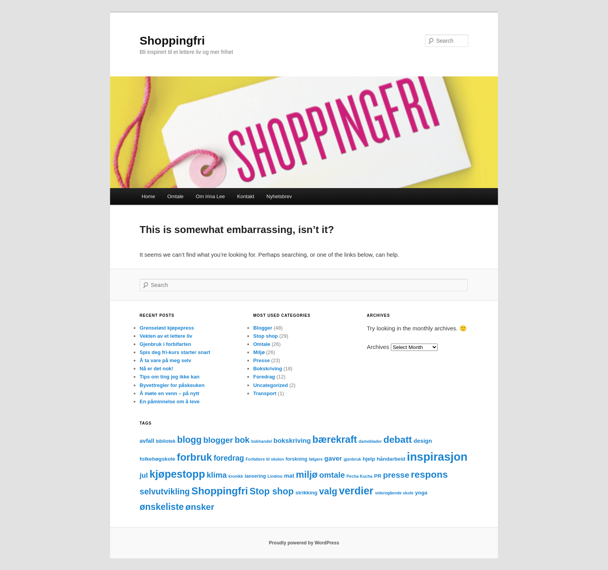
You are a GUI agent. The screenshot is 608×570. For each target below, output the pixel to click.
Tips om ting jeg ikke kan (169, 377)
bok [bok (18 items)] (242, 440)
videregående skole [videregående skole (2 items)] (394, 493)
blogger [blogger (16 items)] (218, 439)
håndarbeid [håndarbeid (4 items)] (391, 459)
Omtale (175, 196)
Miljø (259, 352)
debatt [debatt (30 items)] (397, 439)
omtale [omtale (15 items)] (332, 474)
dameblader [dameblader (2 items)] (370, 441)
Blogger (262, 328)
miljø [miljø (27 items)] (307, 474)
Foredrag (264, 377)
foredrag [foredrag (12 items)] (229, 458)
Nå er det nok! (156, 368)
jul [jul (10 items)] (144, 475)
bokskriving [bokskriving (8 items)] (292, 440)
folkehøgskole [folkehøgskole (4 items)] (157, 459)
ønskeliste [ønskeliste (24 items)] (162, 507)
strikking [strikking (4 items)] (306, 493)
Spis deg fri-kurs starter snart (175, 352)
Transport (264, 393)
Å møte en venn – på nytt (169, 393)
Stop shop (265, 336)
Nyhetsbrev (279, 196)
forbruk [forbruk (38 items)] (194, 457)
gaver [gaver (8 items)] (333, 458)
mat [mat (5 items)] (289, 476)
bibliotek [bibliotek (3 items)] (166, 441)
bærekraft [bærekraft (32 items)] (335, 439)
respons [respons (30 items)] (429, 474)
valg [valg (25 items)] (328, 491)
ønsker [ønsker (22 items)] (199, 507)
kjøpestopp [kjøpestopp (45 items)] (177, 474)
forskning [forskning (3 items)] (296, 459)
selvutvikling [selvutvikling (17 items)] (165, 491)
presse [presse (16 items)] (396, 474)
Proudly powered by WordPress (304, 543)
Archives (378, 347)
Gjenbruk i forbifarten (165, 344)
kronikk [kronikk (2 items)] (235, 476)
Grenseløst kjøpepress (167, 328)
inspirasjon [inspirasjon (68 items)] (437, 456)
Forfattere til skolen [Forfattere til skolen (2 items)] (264, 459)
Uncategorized (270, 385)
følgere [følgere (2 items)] (316, 459)
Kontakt (245, 196)
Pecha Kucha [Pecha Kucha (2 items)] (360, 476)
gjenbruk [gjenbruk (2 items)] (352, 459)
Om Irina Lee (210, 196)
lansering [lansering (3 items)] (255, 476)
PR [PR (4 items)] (378, 476)
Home (148, 196)
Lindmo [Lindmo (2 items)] (275, 476)
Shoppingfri (172, 40)
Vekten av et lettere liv (166, 336)
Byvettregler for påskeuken (172, 385)
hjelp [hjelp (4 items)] (369, 459)
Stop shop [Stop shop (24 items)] (272, 491)
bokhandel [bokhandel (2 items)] (261, 441)
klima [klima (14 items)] (217, 475)
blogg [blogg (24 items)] (189, 440)
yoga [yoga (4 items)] (421, 493)
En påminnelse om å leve (170, 401)
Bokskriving (267, 368)
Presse (261, 360)
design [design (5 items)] (422, 441)
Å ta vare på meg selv (165, 360)
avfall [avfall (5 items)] (147, 441)
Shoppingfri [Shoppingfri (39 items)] (220, 491)
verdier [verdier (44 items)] (356, 491)
